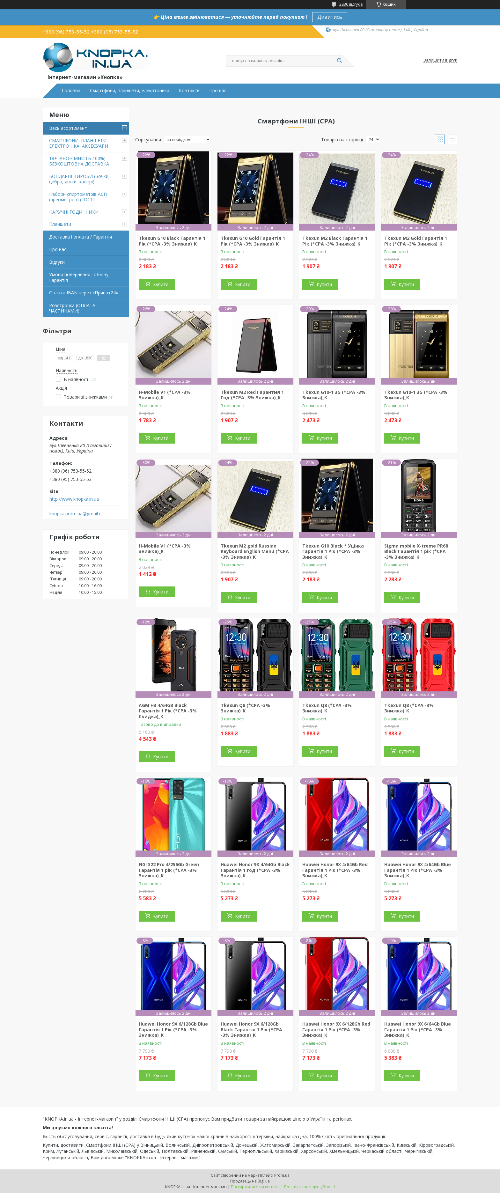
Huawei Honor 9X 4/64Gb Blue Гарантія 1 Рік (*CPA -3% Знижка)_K (417, 870)
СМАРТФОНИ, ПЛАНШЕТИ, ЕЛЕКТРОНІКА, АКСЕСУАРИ (78, 143)
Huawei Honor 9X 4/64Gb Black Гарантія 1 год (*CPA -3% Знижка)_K (255, 870)
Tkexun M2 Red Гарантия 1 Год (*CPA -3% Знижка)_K (252, 395)
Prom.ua (282, 1175)
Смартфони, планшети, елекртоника (129, 90)
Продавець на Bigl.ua (250, 1181)
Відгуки (57, 262)
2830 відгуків (351, 4)
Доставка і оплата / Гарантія (80, 237)
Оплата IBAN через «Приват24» (83, 293)
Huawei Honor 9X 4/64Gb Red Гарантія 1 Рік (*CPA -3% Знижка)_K (335, 870)
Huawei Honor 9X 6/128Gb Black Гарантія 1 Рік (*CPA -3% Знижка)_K (251, 1029)
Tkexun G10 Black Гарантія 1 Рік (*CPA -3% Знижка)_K (172, 241)
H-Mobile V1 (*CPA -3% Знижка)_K (165, 395)
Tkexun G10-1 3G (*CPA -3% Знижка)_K (333, 395)
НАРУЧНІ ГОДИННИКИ (74, 212)
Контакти (189, 90)
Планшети (60, 224)
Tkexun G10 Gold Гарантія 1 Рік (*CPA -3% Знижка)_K (253, 241)
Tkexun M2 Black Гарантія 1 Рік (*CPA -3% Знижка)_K (334, 241)
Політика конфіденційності (309, 1186)
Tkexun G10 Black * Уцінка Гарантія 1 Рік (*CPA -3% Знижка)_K (333, 551)
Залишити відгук (440, 60)
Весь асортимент (68, 128)
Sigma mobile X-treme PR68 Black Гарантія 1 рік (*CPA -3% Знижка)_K (416, 551)
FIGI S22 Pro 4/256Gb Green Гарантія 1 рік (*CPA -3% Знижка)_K (169, 870)
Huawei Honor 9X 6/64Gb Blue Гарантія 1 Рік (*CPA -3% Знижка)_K (417, 1029)
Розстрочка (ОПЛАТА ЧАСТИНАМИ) (72, 308)
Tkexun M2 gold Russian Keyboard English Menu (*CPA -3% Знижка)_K (255, 551)
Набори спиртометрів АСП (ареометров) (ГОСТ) (78, 197)
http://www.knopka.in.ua (74, 499)
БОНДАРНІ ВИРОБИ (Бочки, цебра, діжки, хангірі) (79, 179)
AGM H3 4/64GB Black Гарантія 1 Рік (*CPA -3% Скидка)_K (168, 710)
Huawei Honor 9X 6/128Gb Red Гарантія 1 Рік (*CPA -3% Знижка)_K (336, 1029)
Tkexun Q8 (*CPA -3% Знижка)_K (245, 708)
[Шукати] (339, 61)
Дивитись (329, 16)
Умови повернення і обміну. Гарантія (79, 277)
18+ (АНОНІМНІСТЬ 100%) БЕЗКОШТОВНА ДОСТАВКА (79, 161)
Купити (160, 284)
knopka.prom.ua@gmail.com (77, 514)
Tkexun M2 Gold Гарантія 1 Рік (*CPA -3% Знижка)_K (415, 241)
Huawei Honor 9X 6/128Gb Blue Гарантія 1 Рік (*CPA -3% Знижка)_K (173, 1029)
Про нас (217, 90)
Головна (71, 90)
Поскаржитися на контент (255, 1186)
